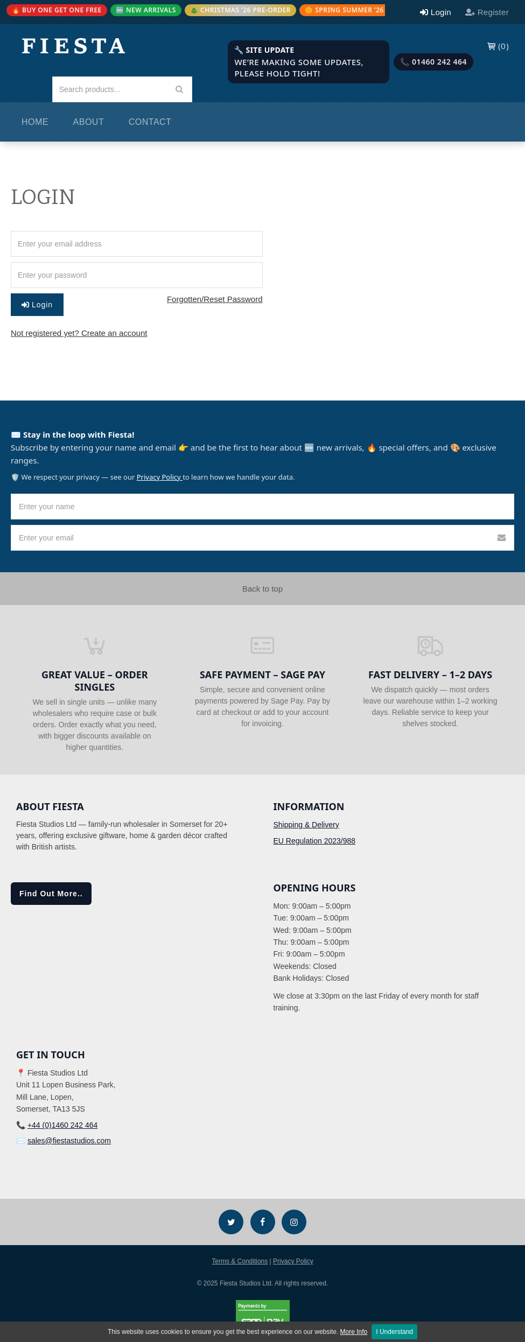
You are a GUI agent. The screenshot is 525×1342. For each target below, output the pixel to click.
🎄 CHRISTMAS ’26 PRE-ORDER (240, 10)
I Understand (394, 1332)
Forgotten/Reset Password (215, 299)
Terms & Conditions (240, 1261)
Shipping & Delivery (306, 824)
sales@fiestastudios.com (69, 1140)
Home (35, 122)
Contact (150, 122)
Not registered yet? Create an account (79, 333)
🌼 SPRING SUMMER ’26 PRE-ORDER (364, 10)
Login (37, 304)
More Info (354, 1332)
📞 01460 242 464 (433, 62)
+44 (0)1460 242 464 (62, 1125)
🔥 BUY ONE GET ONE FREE (57, 10)
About (88, 122)
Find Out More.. (51, 893)
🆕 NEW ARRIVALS (146, 10)
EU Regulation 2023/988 (315, 841)
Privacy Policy (160, 477)
